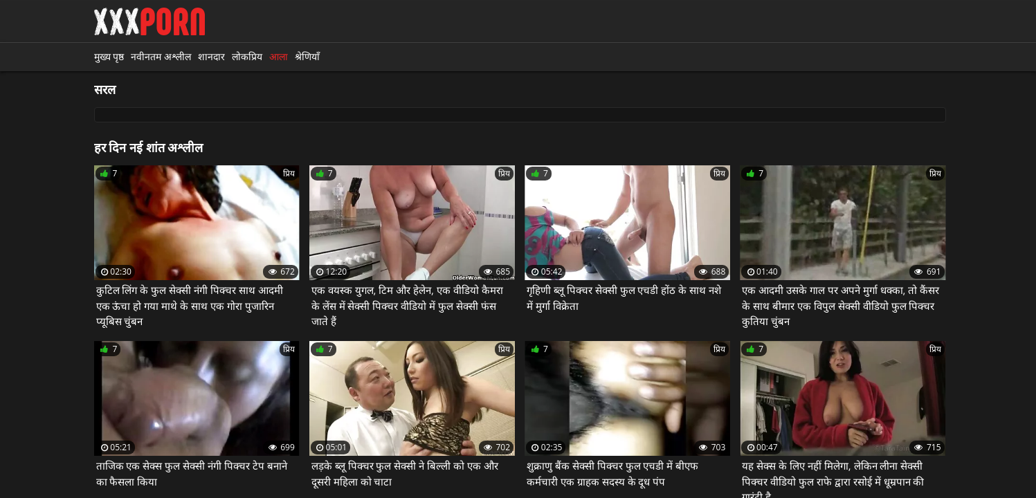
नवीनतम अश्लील (161, 56)
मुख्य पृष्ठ (109, 56)
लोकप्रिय (247, 56)
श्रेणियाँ (307, 56)
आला (278, 56)
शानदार (211, 56)
